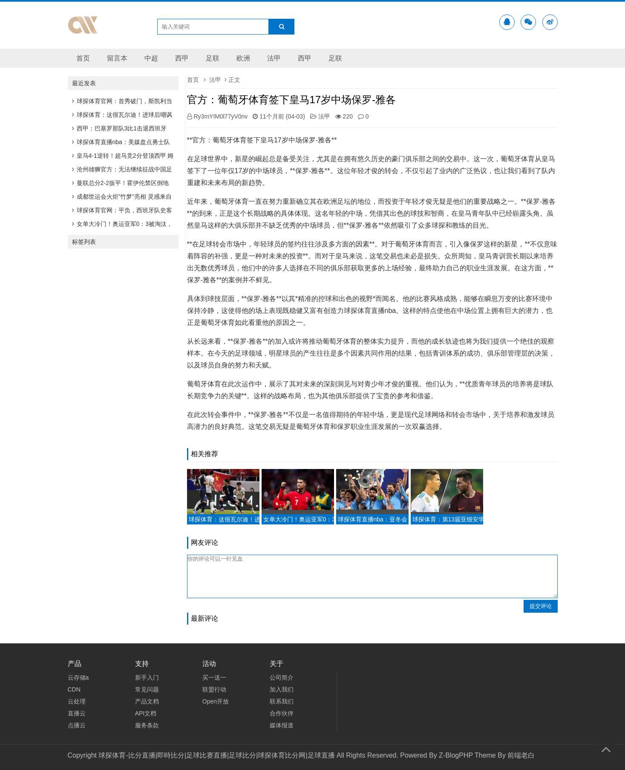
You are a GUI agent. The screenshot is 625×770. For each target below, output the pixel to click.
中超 (151, 58)
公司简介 (282, 677)
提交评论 (541, 606)
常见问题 (147, 689)
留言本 (117, 58)
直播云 (77, 713)
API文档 (146, 713)
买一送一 (214, 677)
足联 (212, 58)
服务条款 (147, 725)
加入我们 (282, 689)
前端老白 (521, 755)
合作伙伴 (282, 713)
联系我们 (282, 701)
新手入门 (147, 677)
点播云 (77, 725)
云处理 (77, 701)
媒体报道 (282, 725)
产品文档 (147, 701)
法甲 (274, 58)
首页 (83, 58)
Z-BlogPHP (456, 755)
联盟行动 (214, 689)
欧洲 (243, 58)
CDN (74, 689)
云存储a (78, 677)
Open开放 (215, 701)
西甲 (182, 58)
